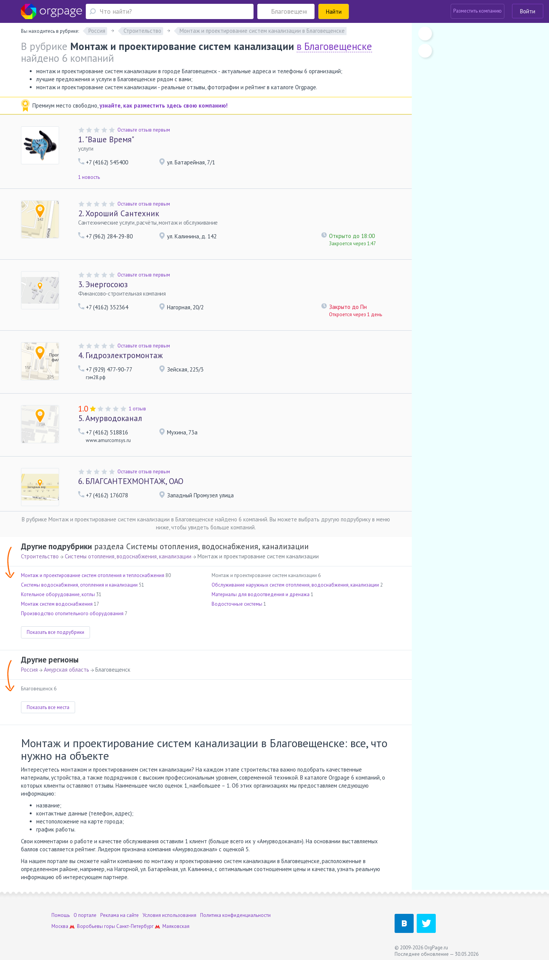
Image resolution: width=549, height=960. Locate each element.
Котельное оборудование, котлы (58, 594)
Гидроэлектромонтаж (120, 355)
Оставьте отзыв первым (143, 130)
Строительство (40, 556)
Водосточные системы (237, 604)
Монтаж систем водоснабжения (57, 604)
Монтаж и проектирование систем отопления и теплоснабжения (92, 575)
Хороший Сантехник (118, 213)
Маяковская (175, 926)
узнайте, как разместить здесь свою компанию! (164, 105)
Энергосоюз (103, 284)
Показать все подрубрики (55, 632)
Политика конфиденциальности (235, 915)
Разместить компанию (477, 11)
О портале (85, 915)
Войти (527, 11)
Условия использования (169, 915)
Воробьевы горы (96, 926)
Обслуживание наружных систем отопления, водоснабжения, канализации (295, 585)
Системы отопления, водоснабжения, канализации (128, 556)
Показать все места (48, 707)
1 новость (89, 177)
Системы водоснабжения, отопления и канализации (79, 585)
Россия (29, 669)
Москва (59, 926)
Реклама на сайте (119, 915)
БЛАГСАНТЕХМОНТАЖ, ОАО (130, 481)
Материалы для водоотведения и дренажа (261, 594)
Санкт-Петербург (135, 926)
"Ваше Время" (106, 139)
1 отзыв (137, 408)
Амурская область (66, 669)
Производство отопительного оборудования (72, 613)
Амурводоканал (110, 418)
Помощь (60, 915)
